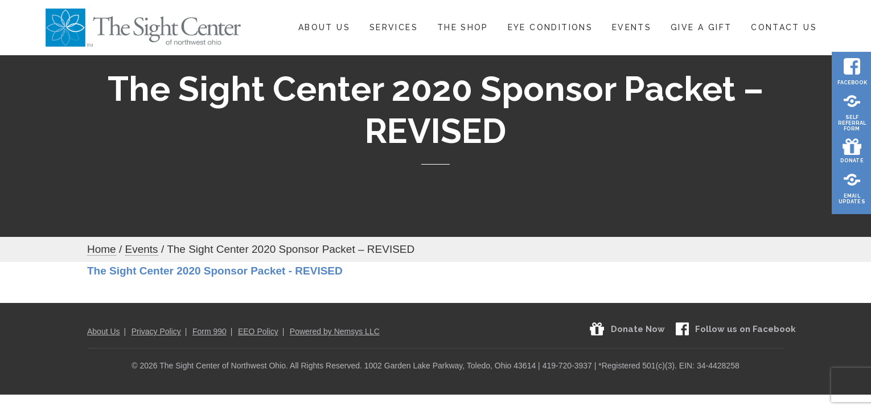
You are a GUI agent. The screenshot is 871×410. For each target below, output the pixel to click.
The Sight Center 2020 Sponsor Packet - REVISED (215, 271)
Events (631, 27)
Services (393, 27)
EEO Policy (258, 331)
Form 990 (209, 331)
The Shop (462, 27)
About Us (324, 27)
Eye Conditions (550, 27)
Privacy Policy (156, 331)
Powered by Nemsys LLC (335, 331)
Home (101, 249)
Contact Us (784, 27)
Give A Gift (701, 27)
